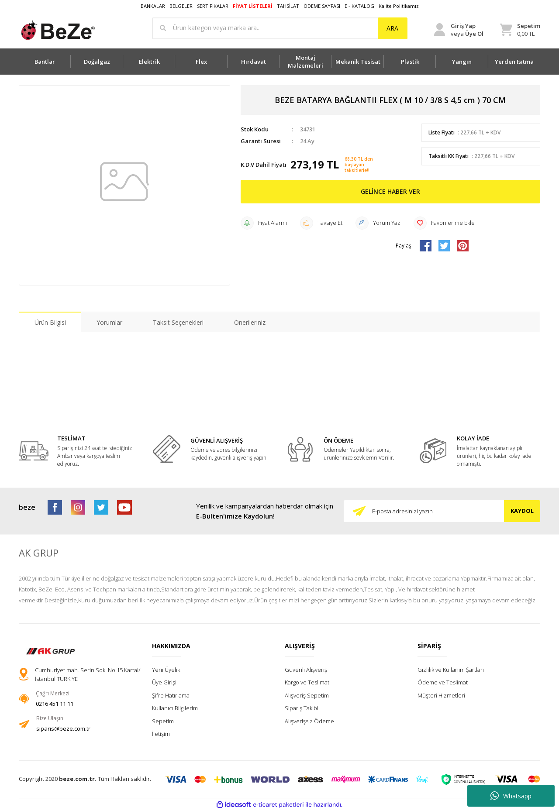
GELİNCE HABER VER (390, 191)
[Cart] (520, 30)
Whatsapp (510, 796)
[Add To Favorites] (444, 223)
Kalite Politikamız (399, 6)
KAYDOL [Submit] (522, 511)
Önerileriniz (250, 322)
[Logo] (57, 30)
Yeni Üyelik (166, 670)
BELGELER (181, 6)
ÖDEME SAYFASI (322, 6)
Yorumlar (109, 322)
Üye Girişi (164, 682)
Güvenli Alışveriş (306, 670)
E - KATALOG (359, 6)
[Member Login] (459, 29)
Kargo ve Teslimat (307, 682)
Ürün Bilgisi (50, 322)
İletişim (161, 734)
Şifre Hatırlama (171, 695)
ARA (392, 28)
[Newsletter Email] (442, 511)
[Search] (279, 28)
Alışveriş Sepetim (307, 695)
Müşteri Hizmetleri (441, 695)
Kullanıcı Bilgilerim (175, 708)
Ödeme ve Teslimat (443, 682)
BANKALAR (153, 6)
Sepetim (163, 721)
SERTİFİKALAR (212, 6)
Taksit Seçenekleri (178, 322)
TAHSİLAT (288, 6)
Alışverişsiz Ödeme (309, 721)
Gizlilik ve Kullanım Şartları (451, 670)
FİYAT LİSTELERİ (253, 6)
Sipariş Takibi (301, 708)
